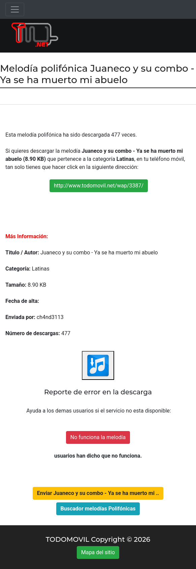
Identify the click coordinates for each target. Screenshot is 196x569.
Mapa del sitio (98, 552)
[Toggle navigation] (14, 9)
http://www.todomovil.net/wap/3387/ (98, 185)
